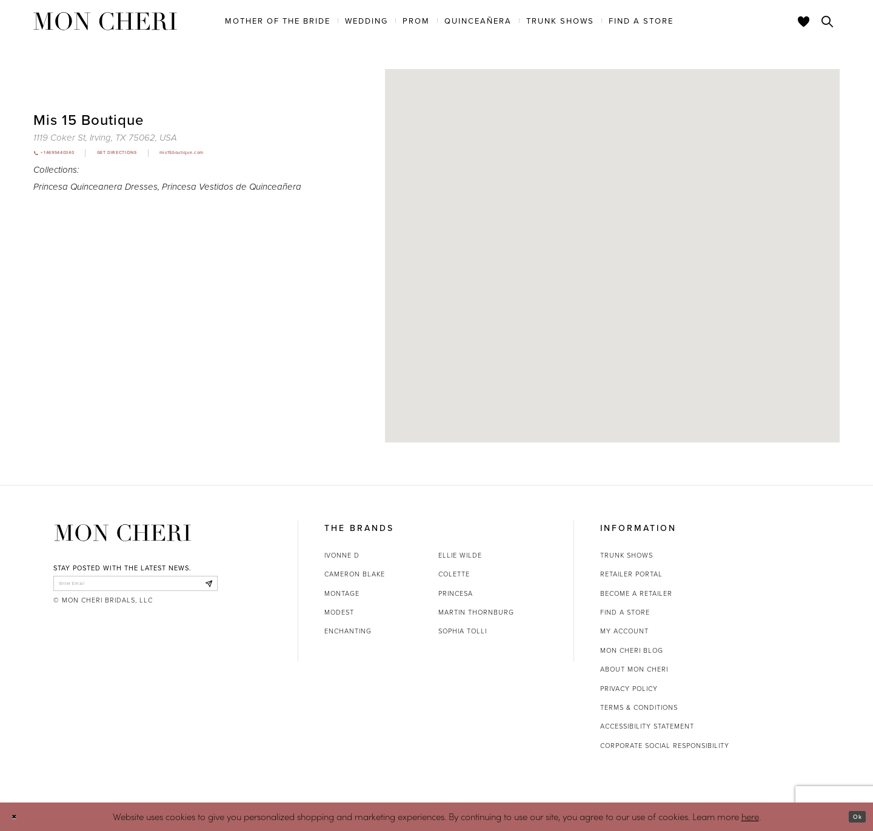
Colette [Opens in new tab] (454, 574)
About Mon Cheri (634, 669)
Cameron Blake (354, 574)
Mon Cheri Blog (631, 650)
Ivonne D (342, 555)
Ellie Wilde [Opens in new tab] (460, 555)
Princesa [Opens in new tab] (455, 593)
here (750, 816)
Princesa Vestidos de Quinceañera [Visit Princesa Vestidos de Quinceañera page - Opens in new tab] (231, 189)
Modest (339, 612)
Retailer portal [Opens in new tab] (631, 574)
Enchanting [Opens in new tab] (348, 631)
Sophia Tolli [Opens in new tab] (462, 631)
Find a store (625, 612)
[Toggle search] (827, 21)
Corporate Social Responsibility (664, 745)
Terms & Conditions (639, 707)
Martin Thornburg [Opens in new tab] (476, 612)
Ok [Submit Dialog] (853, 816)
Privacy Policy (629, 688)
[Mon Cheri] (123, 533)
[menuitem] (278, 20)
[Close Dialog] (17, 816)
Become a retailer (636, 593)
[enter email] (135, 586)
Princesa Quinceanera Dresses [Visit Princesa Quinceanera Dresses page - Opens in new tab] (95, 189)
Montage (342, 593)
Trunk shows (626, 555)
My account (624, 631)
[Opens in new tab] (105, 137)
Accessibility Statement (647, 726)
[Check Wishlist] (804, 21)
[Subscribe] (205, 586)
